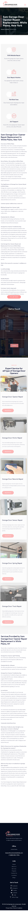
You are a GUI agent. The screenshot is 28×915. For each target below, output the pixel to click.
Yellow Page (14, 897)
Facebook (14, 886)
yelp (14, 895)
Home (2, 29)
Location (6, 29)
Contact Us (14, 873)
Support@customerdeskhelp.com (14, 852)
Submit (15, 345)
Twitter (14, 890)
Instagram (14, 888)
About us (14, 866)
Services (14, 868)
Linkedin (14, 892)
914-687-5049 (14, 297)
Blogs (14, 877)
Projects (14, 871)
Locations (14, 875)
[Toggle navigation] (25, 4)
